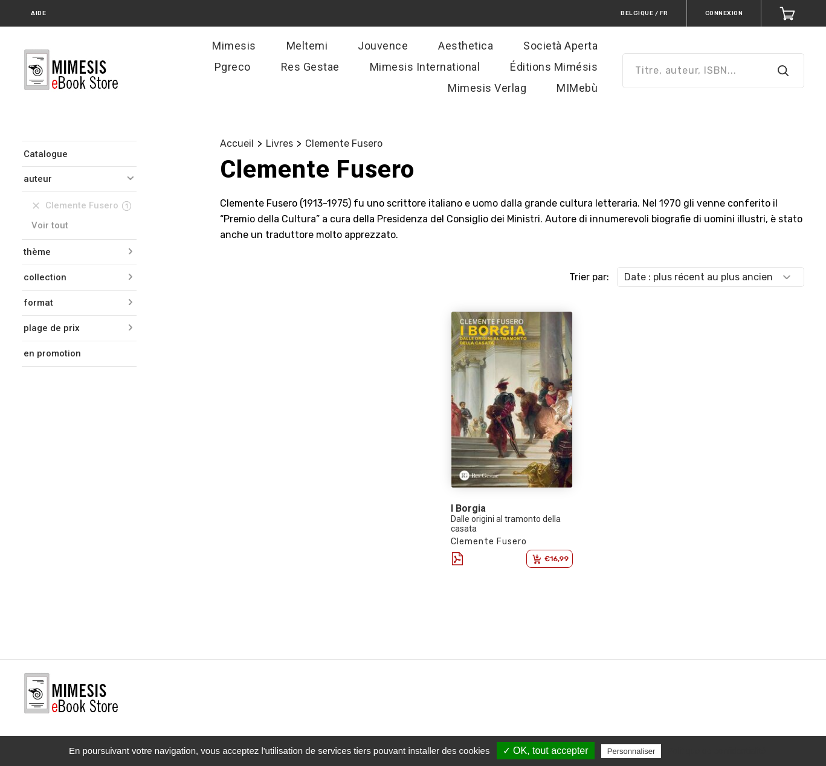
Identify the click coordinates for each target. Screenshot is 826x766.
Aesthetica (465, 45)
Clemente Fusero (343, 143)
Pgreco (233, 66)
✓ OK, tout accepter (546, 750)
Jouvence (383, 45)
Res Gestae (310, 66)
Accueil (237, 143)
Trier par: (589, 277)
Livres (279, 143)
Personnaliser (631, 751)
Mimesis (234, 45)
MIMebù (577, 88)
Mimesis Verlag (487, 88)
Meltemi (307, 45)
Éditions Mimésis (554, 66)
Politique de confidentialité (716, 751)
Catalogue (46, 154)
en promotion (52, 353)
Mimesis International (425, 66)
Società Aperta (560, 45)
